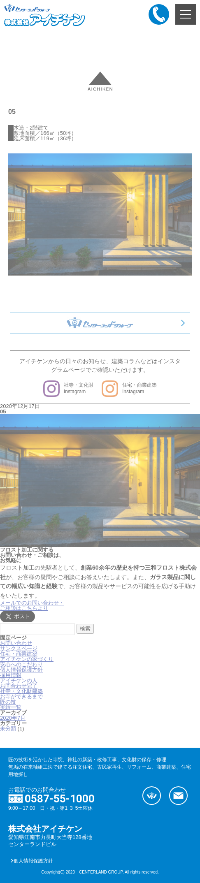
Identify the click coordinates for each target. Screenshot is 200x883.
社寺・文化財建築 (21, 691)
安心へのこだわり (21, 664)
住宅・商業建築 (18, 654)
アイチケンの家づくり (26, 659)
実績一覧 (10, 707)
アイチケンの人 (18, 680)
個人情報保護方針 (21, 670)
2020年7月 (13, 718)
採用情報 (10, 675)
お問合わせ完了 (18, 686)
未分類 (8, 728)
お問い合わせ (16, 643)
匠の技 (8, 702)
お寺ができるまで (21, 696)
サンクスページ (18, 648)
